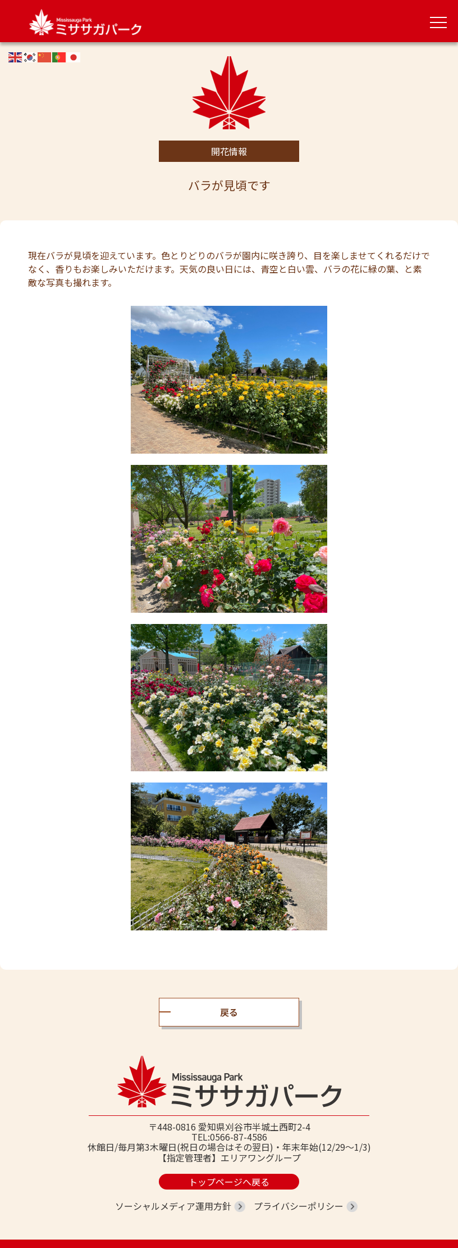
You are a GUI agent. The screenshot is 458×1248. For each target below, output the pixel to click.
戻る (229, 1012)
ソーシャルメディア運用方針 (173, 1206)
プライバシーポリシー (299, 1206)
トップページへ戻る (229, 1181)
